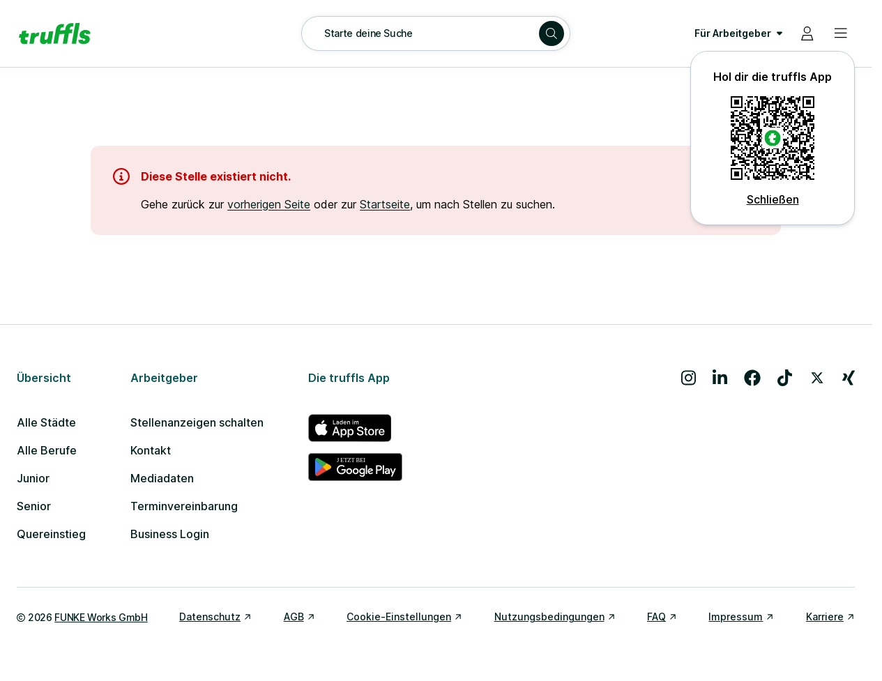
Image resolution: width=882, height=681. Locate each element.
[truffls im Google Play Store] (355, 467)
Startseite (385, 204)
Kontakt (150, 450)
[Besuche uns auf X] (817, 377)
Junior (33, 478)
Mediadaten (162, 478)
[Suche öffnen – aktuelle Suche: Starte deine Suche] (436, 33)
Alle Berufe (47, 450)
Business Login (169, 534)
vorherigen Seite (268, 204)
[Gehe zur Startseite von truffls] (55, 33)
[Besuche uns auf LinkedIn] (720, 377)
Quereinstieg (51, 534)
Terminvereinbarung (184, 506)
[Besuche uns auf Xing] (848, 377)
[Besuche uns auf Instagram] (688, 377)
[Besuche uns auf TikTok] (784, 377)
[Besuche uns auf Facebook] (752, 377)
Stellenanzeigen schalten (197, 422)
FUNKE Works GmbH (100, 617)
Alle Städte (46, 422)
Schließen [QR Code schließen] (773, 199)
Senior (34, 506)
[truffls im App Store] (355, 428)
